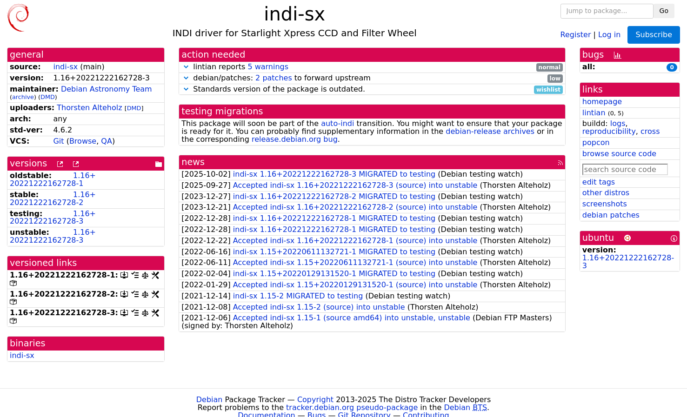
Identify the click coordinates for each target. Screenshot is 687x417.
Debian (209, 399)
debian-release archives (490, 131)
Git (58, 141)
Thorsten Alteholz (89, 107)
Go (664, 10)
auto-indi (337, 123)
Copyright (315, 399)
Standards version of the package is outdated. (372, 89)
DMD (47, 96)
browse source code (619, 153)
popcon (596, 142)
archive (23, 96)
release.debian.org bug (295, 139)
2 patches (273, 77)
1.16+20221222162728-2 (53, 198)
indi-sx (65, 66)
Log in (609, 34)
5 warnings (267, 66)
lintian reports (372, 67)
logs (618, 123)
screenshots (604, 203)
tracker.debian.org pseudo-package (352, 407)
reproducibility (609, 131)
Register (575, 34)
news (193, 162)
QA (106, 141)
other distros (605, 192)
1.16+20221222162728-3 (53, 217)
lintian (594, 112)
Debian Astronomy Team (106, 89)
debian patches (611, 215)
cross (650, 131)
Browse (82, 141)
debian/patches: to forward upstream (372, 78)
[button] (186, 66)
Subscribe (653, 34)
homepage (602, 101)
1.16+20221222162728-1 (53, 179)
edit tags (598, 182)
